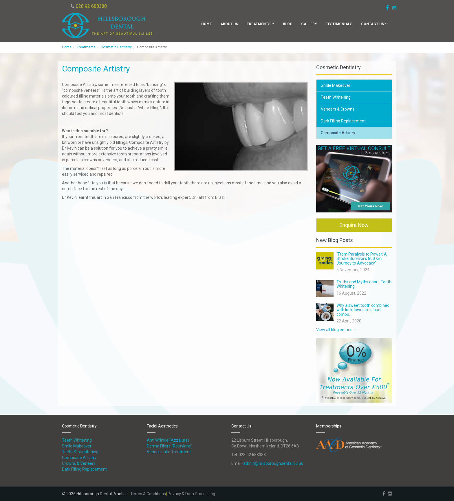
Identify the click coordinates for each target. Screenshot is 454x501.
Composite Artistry (338, 133)
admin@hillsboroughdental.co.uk (273, 463)
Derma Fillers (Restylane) (170, 446)
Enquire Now (354, 225)
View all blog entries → (336, 329)
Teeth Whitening (336, 97)
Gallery (309, 24)
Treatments (260, 23)
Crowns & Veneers (79, 463)
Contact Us (374, 23)
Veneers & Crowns (337, 109)
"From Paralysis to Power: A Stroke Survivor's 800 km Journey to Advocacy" (361, 258)
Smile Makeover (335, 85)
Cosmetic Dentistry (116, 47)
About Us (229, 24)
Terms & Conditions (148, 493)
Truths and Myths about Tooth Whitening (363, 284)
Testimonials (339, 24)
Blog (287, 24)
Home (206, 24)
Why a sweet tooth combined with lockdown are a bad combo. (362, 310)
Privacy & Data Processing (191, 493)
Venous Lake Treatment (169, 451)
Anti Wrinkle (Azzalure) (168, 440)
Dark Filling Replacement (343, 121)
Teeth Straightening (80, 451)
